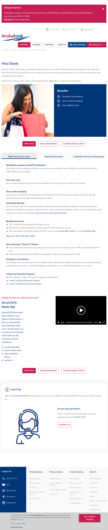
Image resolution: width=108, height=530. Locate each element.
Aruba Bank (5, 50)
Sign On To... (97, 45)
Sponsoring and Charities (98, 501)
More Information (17, 527)
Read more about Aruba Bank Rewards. (51, 213)
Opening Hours (11, 490)
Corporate (49, 45)
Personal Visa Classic (40, 50)
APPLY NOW (29, 144)
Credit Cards (33, 487)
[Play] (81, 310)
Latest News (94, 492)
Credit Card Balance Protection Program (25, 284)
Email (8, 484)
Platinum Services (55, 478)
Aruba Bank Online (67, 231)
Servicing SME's (75, 478)
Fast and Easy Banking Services (36, 493)
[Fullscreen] (103, 322)
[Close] (103, 8)
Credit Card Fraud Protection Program (24, 280)
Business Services (75, 487)
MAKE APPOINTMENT (48, 144)
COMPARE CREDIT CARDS (73, 144)
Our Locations (10, 496)
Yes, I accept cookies (89, 518)
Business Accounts (76, 483)
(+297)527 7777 (79, 417)
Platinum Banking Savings (58, 490)
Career (92, 496)
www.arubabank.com (37, 515)
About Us (62, 45)
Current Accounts (35, 478)
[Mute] (100, 322)
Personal (24, 45)
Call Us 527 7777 (72, 29)
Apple (4, 319)
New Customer (79, 45)
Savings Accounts (35, 483)
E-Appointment (55, 29)
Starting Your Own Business (75, 493)
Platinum (36, 45)
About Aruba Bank (96, 478)
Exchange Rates (75, 503)
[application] (81, 310)
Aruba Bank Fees (95, 510)
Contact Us (64, 425)
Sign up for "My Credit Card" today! (20, 236)
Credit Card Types (25, 50)
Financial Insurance (76, 498)
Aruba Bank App (88, 231)
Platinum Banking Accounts (55, 484)
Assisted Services (35, 498)
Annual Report (94, 505)
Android (12, 319)
